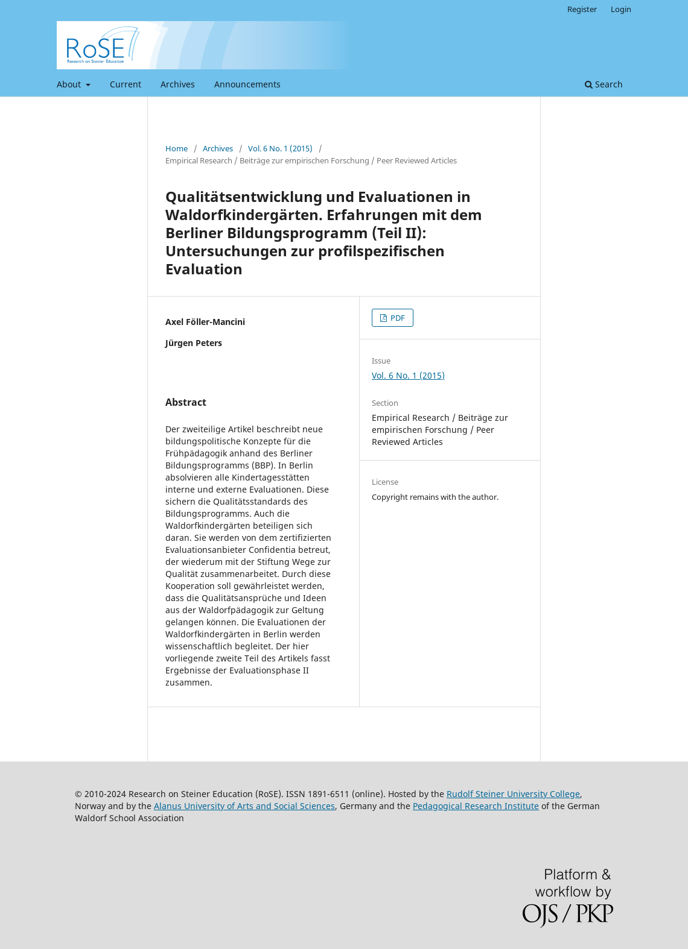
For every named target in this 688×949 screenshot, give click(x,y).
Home (176, 148)
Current (125, 84)
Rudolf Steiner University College (513, 793)
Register (582, 9)
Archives (178, 84)
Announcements (247, 84)
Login (621, 9)
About (70, 84)
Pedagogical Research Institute (476, 806)
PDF (397, 317)
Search (604, 84)
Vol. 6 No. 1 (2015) (280, 148)
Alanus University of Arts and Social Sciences (244, 806)
